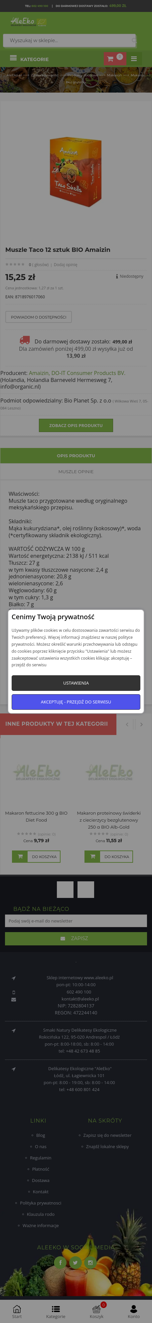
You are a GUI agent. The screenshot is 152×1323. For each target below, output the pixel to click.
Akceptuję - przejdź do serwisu (76, 702)
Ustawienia (76, 683)
